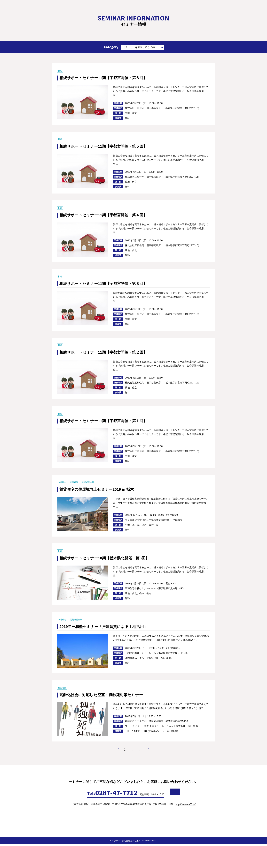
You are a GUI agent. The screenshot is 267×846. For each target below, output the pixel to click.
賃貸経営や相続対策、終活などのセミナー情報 (24, 9)
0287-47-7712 (95, 794)
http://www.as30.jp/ (186, 806)
